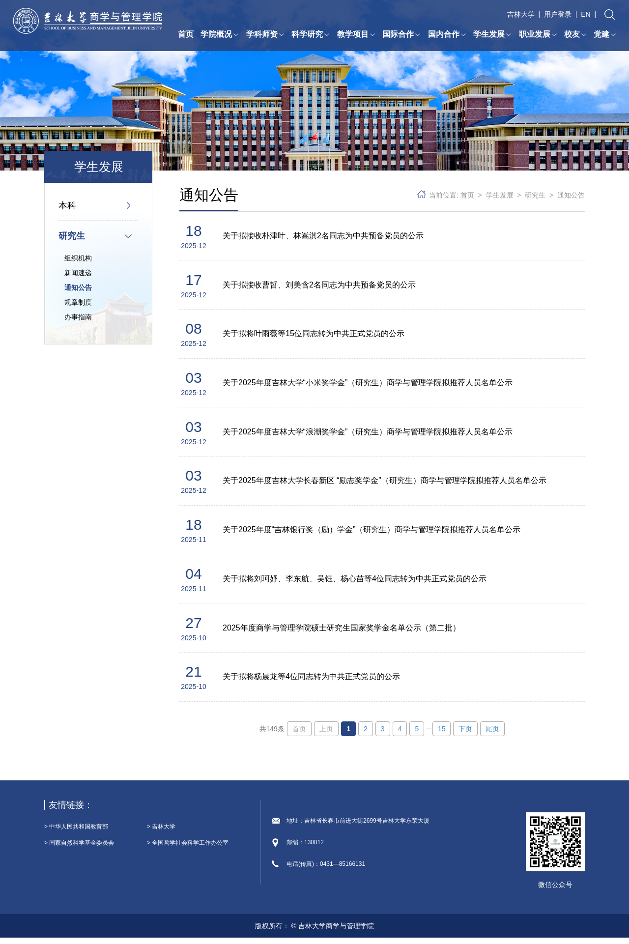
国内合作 (447, 34)
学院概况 (219, 34)
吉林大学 (521, 15)
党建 (605, 34)
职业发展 (538, 34)
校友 (575, 34)
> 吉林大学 (161, 833)
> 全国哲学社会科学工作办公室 (188, 849)
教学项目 (356, 34)
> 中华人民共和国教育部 (76, 833)
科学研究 (310, 34)
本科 (67, 205)
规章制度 (78, 302)
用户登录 (558, 15)
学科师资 (265, 34)
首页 (186, 34)
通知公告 (78, 287)
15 (442, 735)
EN (585, 15)
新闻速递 (78, 273)
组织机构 (78, 258)
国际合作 (401, 34)
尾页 (492, 735)
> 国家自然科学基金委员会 (79, 849)
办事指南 (78, 317)
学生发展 (492, 34)
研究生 (71, 236)
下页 (465, 735)
